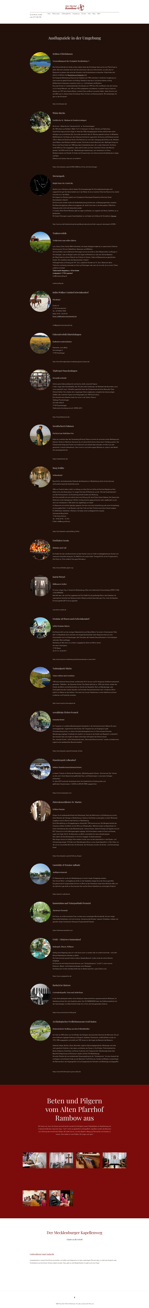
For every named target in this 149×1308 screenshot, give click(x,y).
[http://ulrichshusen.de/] (60, 103)
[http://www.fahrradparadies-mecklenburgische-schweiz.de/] (71, 361)
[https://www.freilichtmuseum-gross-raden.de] (67, 1071)
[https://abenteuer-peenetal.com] (63, 930)
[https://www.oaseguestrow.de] (62, 976)
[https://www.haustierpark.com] (62, 792)
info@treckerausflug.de (60, 276)
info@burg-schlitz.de (63, 521)
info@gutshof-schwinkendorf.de (67, 316)
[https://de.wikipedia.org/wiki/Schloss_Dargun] (67, 855)
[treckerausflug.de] (58, 283)
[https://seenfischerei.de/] (60, 458)
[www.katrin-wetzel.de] (59, 609)
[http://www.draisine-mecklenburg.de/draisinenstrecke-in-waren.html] (74, 659)
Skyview (113, 216)
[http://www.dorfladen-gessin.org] (63, 567)
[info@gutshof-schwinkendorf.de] (63, 325)
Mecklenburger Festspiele (76, 75)
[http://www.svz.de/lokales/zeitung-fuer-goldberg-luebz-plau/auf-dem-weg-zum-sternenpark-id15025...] (86, 224)
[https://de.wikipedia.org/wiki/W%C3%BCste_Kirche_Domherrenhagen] (75, 166)
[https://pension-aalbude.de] (61, 894)
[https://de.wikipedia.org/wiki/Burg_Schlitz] (66, 531)
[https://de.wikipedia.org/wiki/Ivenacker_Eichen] (67, 751)
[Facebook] (74, 1297)
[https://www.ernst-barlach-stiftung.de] (64, 1012)
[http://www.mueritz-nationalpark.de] (64, 703)
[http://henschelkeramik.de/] (61, 417)
